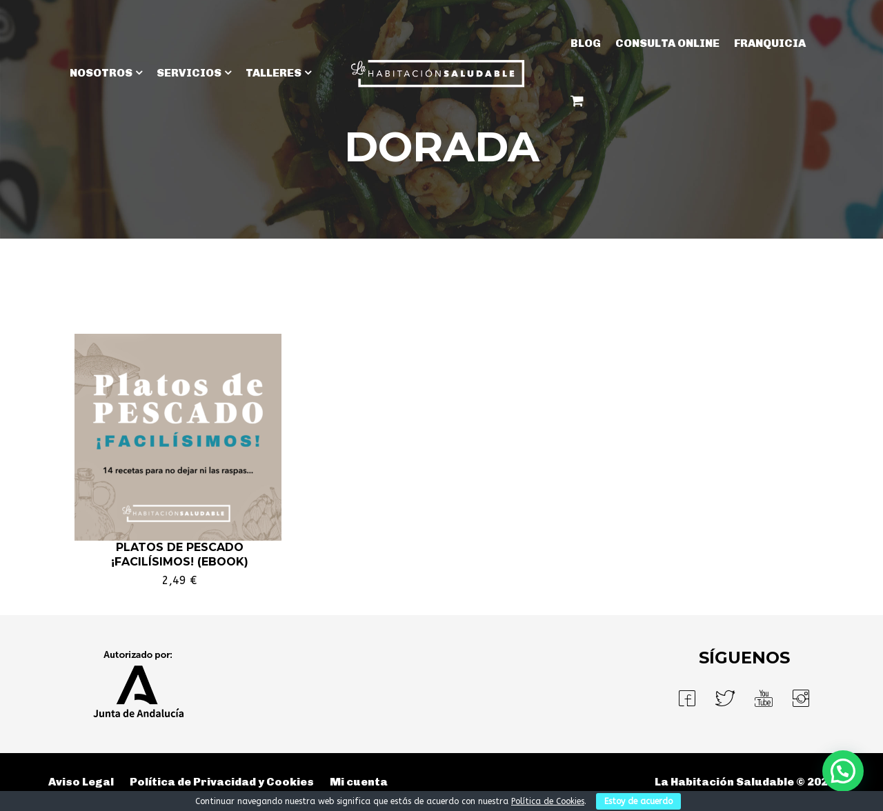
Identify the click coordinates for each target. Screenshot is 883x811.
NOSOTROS (101, 72)
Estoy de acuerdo (638, 801)
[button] (843, 771)
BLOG (586, 43)
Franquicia (770, 43)
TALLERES (273, 72)
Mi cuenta (359, 781)
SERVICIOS (189, 72)
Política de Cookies (547, 801)
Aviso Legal (81, 781)
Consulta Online (667, 43)
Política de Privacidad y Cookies (222, 781)
